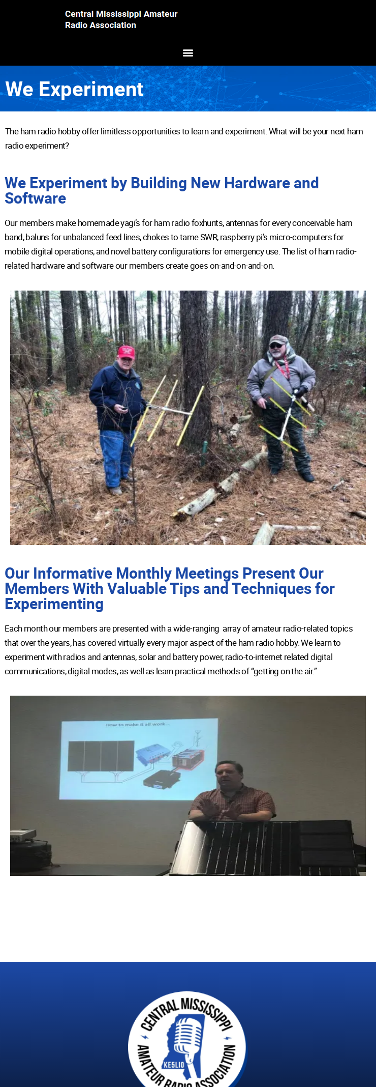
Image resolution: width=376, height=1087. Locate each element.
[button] (188, 52)
